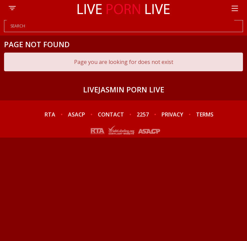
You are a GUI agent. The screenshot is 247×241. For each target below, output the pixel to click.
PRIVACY (172, 114)
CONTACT (111, 114)
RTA (50, 114)
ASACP (76, 114)
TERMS (204, 114)
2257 (143, 114)
